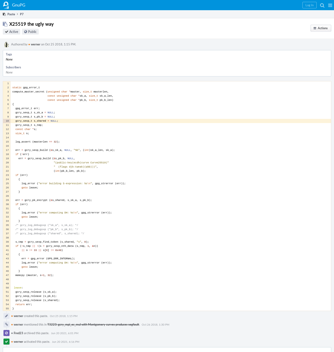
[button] (330, 5)
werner (34, 44)
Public (32, 31)
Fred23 (17, 333)
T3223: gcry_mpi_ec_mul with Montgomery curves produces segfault (93, 324)
